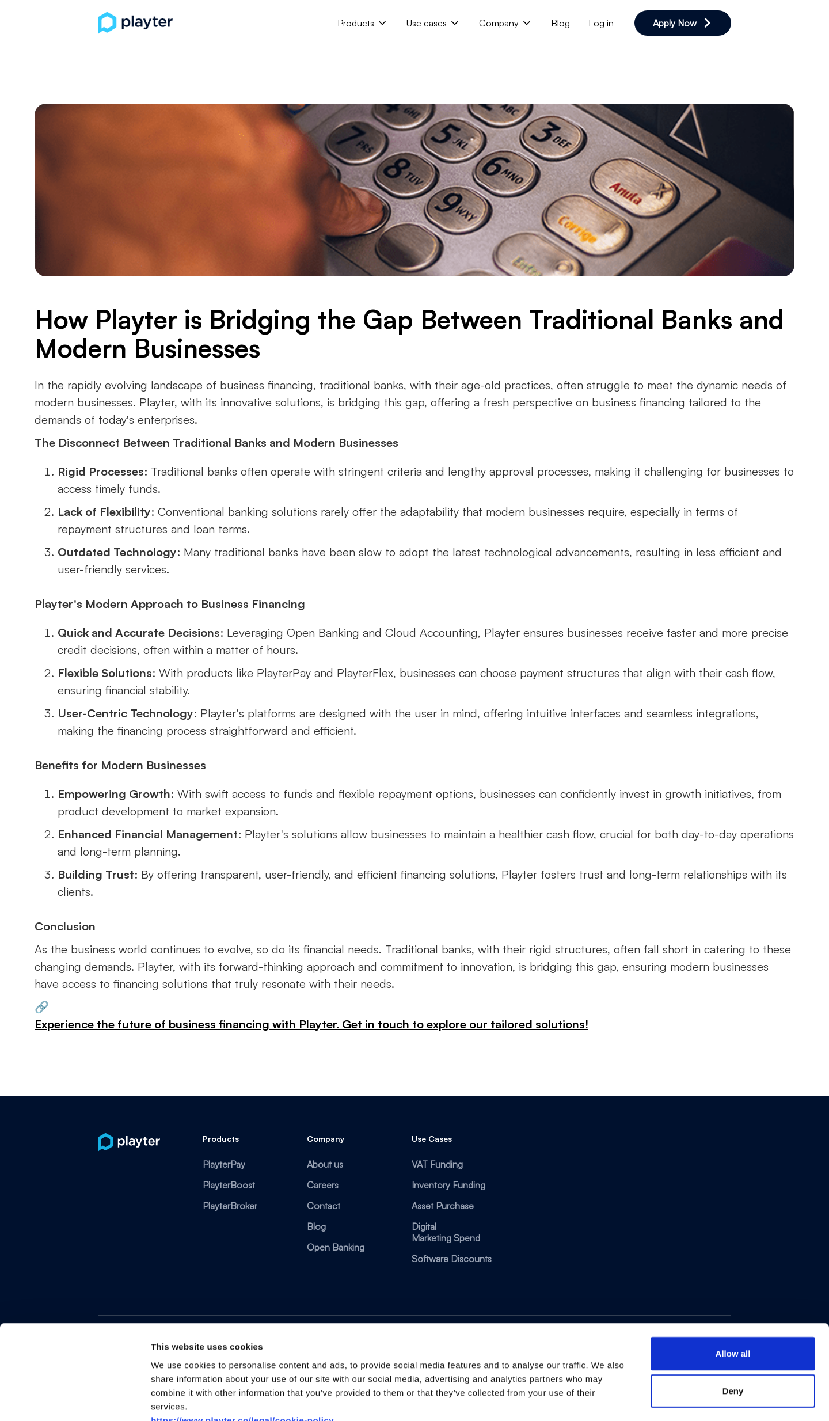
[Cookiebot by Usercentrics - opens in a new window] (74, 1398)
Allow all (733, 1285)
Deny (733, 1323)
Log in (601, 23)
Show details (604, 1398)
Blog (560, 23)
